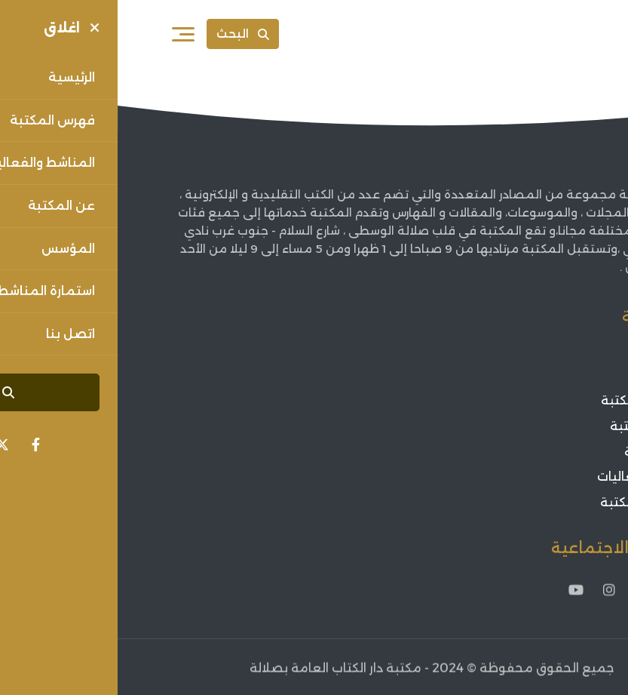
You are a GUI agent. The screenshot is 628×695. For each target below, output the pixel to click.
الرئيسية (551, 350)
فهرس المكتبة (533, 426)
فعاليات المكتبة (528, 502)
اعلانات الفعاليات (526, 476)
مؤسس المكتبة (528, 401)
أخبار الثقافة (540, 451)
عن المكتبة (542, 375)
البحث (125, 33)
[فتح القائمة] (65, 34)
